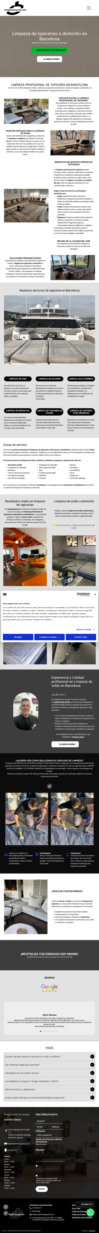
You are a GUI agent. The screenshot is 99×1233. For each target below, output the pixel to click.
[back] (10, 819)
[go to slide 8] (54, 1031)
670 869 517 (12, 1150)
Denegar (18, 637)
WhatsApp (36, 1211)
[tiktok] (49, 787)
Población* (41, 1131)
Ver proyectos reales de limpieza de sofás (75, 526)
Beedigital (92, 1230)
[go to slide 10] (58, 1031)
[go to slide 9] (56, 1031)
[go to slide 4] (46, 1031)
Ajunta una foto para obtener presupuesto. (49, 1140)
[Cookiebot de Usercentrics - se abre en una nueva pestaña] (79, 594)
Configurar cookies (49, 637)
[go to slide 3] (44, 1031)
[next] (89, 819)
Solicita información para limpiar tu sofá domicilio (49, 957)
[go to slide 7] (52, 1031)
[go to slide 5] (48, 1031)
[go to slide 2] (42, 1031)
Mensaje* (40, 1150)
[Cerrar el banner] (95, 594)
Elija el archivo (41, 1144)
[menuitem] (77, 1208)
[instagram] (6, 1207)
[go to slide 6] (50, 1031)
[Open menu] (89, 8)
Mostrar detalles (84, 629)
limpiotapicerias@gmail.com (18, 1144)
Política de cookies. (42, 620)
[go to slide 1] (40, 1031)
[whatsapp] (90, 1224)
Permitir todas (81, 637)
